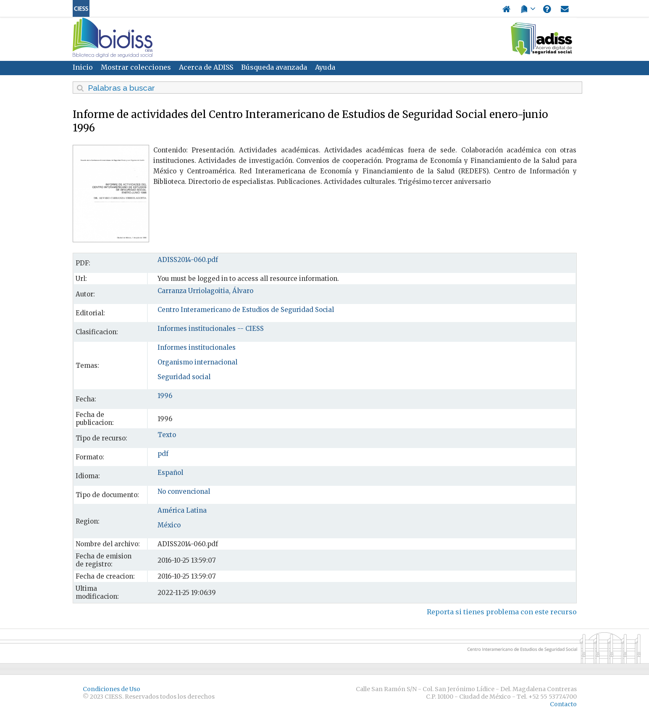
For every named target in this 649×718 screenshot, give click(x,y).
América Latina (182, 510)
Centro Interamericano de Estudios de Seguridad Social (246, 310)
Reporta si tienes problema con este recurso (502, 612)
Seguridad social (184, 377)
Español (170, 473)
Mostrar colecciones (136, 67)
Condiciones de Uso (111, 689)
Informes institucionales (197, 347)
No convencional (184, 491)
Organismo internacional (197, 362)
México (169, 525)
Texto (167, 435)
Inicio (83, 67)
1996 (165, 396)
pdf (163, 454)
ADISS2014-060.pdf (188, 260)
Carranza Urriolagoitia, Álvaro (205, 291)
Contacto (563, 704)
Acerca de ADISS (206, 67)
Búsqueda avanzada (274, 67)
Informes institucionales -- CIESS (211, 329)
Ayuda (325, 67)
